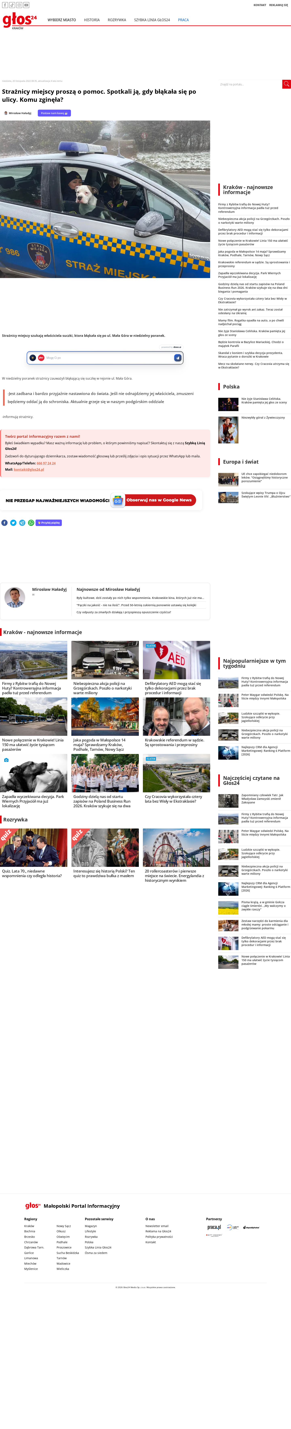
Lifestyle (90, 1231)
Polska (231, 386)
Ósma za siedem (96, 1253)
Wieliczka (63, 1269)
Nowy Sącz (64, 1226)
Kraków (29, 1226)
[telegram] (22, 523)
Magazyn (91, 1226)
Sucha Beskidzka (68, 1253)
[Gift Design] (214, 1235)
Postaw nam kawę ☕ (54, 113)
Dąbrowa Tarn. (34, 1247)
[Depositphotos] (251, 1227)
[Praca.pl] (214, 1227)
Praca (183, 19)
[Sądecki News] (233, 1227)
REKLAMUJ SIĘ (278, 5)
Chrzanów (31, 1242)
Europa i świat (241, 461)
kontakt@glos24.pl (29, 469)
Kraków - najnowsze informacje (42, 632)
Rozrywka (117, 19)
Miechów (30, 1263)
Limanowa (31, 1258)
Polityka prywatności (159, 1237)
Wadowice (63, 1263)
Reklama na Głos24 (158, 1231)
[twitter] (13, 523)
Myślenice (31, 1269)
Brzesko (29, 1237)
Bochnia (29, 1231)
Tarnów (62, 1258)
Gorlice (29, 1253)
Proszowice (64, 1247)
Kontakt (151, 1242)
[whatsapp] (31, 523)
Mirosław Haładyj (20, 113)
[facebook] (4, 523)
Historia (92, 19)
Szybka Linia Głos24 (152, 19)
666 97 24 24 (46, 463)
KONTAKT (260, 5)
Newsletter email (157, 1226)
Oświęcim (63, 1237)
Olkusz (61, 1231)
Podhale (62, 1242)
